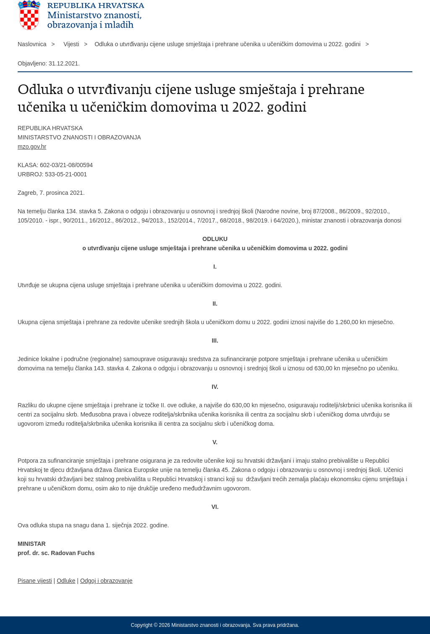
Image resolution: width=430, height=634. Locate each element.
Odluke (66, 580)
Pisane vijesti (35, 580)
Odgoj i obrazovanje (106, 580)
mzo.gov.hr (32, 146)
